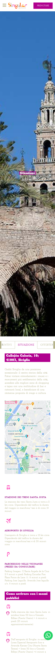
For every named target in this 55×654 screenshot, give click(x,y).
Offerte (46, 345)
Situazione (26, 345)
